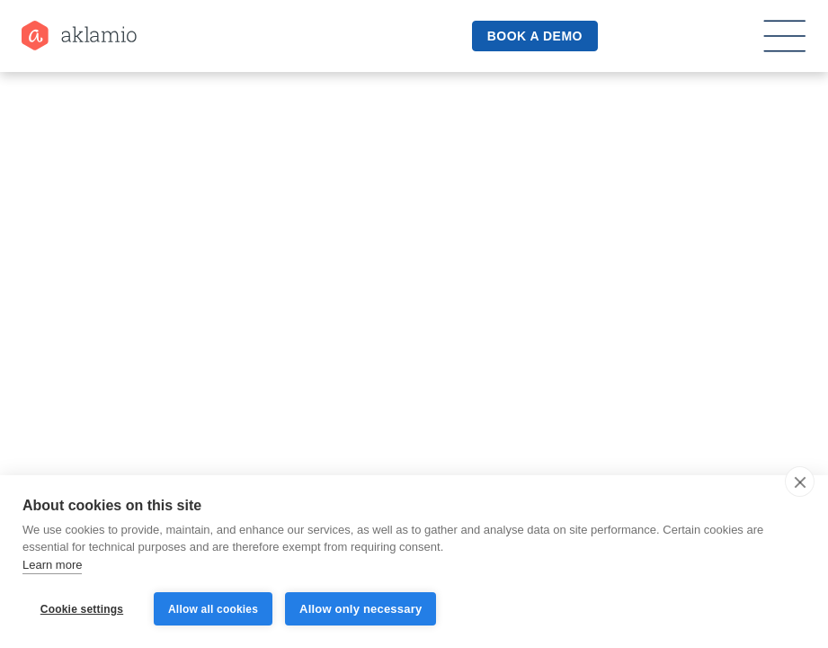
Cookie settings (81, 609)
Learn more (52, 565)
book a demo (535, 36)
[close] (800, 481)
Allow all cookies (213, 609)
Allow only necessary (360, 609)
